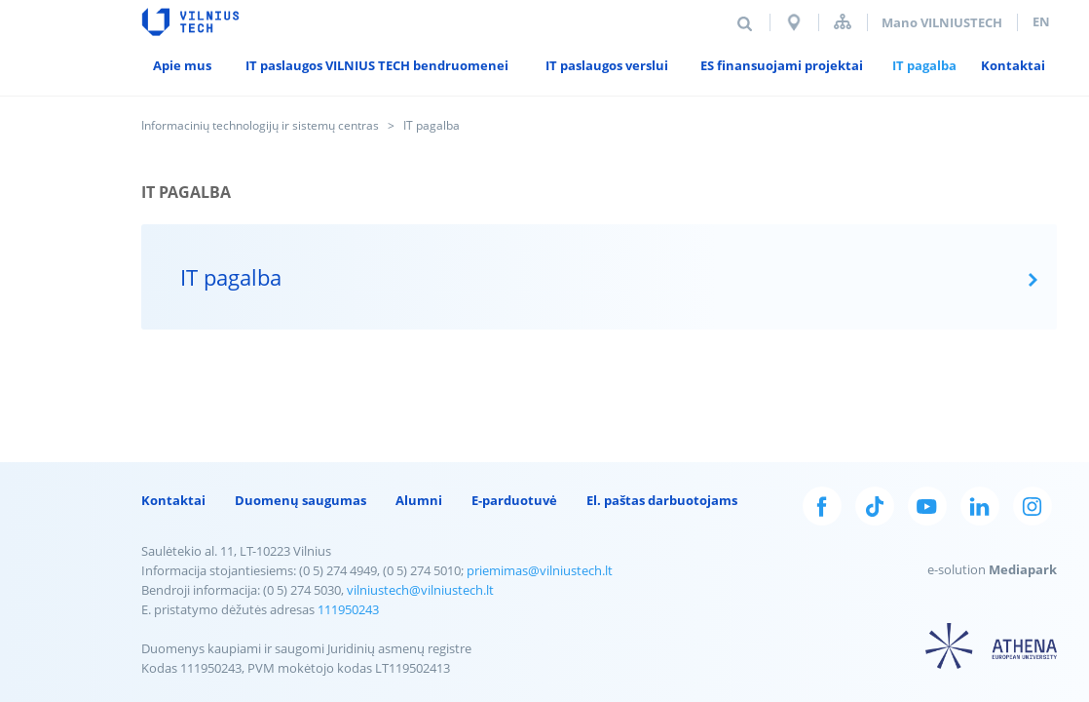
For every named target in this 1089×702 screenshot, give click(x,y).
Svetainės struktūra (842, 22)
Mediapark (1023, 569)
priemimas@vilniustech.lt (540, 570)
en (1041, 21)
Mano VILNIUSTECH (942, 22)
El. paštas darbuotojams (661, 500)
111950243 (348, 609)
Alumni (418, 500)
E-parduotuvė (514, 500)
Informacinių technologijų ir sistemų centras (260, 125)
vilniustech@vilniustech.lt (420, 590)
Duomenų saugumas (300, 500)
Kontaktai (173, 500)
